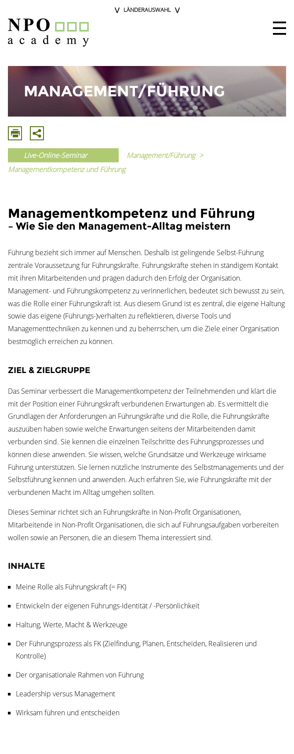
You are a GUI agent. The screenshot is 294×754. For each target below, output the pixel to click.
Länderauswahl (147, 10)
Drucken (15, 133)
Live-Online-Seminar (55, 155)
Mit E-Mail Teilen (37, 133)
